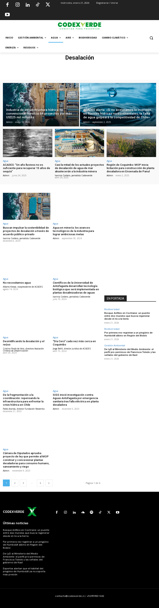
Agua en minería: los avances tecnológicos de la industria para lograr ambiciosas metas (73, 230)
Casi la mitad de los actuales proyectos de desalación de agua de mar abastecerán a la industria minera (79, 168)
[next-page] (48, 480)
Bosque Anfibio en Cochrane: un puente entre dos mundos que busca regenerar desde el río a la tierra (130, 315)
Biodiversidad (111, 309)
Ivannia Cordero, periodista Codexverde (73, 175)
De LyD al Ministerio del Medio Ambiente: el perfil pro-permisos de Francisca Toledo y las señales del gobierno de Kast (128, 351)
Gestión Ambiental (114, 344)
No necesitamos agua (16, 282)
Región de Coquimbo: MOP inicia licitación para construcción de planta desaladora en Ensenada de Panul (130, 168)
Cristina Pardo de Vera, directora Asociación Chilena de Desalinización (23, 348)
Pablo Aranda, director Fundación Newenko (24, 407)
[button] (151, 38)
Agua (9, 105)
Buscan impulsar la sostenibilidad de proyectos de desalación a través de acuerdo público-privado (25, 230)
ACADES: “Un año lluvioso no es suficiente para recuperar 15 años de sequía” (26, 168)
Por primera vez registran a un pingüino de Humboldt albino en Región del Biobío (127, 333)
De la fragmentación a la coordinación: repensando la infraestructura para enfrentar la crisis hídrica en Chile (26, 398)
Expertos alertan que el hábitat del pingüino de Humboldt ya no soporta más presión (24, 569)
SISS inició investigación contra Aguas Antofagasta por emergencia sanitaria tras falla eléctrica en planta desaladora (76, 398)
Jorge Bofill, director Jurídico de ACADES (72, 347)
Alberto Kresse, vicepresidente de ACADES (23, 286)
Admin (6, 175)
